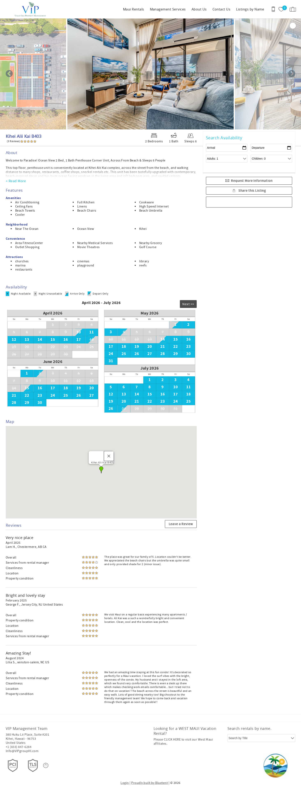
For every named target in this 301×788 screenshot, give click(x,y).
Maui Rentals (133, 9)
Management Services (168, 9)
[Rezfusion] (46, 765)
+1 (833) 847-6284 (18, 747)
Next (292, 74)
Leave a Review (181, 524)
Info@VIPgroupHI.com (22, 751)
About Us (199, 9)
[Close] (109, 456)
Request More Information (251, 181)
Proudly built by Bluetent (149, 783)
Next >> (188, 304)
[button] (101, 469)
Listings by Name (250, 9)
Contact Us (222, 9)
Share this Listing (252, 190)
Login (125, 783)
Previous (9, 74)
